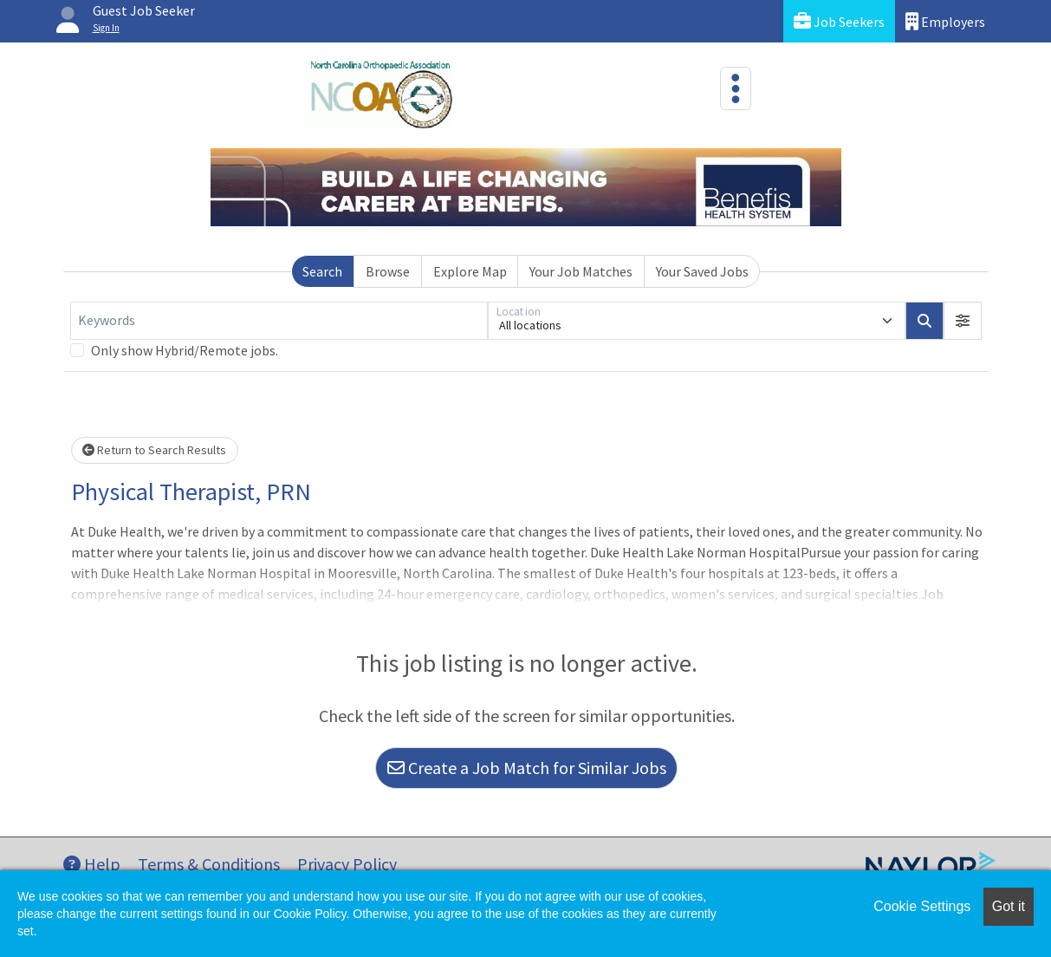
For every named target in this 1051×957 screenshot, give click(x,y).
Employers (945, 21)
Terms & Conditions (209, 864)
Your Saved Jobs (702, 271)
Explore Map (470, 271)
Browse (388, 271)
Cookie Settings (921, 906)
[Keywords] (279, 321)
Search (322, 271)
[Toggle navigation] (735, 88)
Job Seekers (839, 21)
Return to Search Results (154, 450)
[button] (963, 321)
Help (91, 864)
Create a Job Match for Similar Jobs (526, 767)
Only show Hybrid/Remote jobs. (184, 350)
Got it (1008, 906)
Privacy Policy (347, 864)
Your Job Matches (581, 271)
